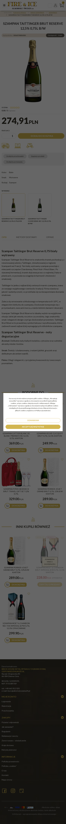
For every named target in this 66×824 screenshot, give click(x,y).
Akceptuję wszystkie (33, 427)
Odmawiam (33, 420)
